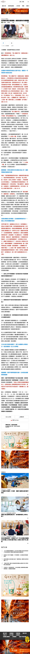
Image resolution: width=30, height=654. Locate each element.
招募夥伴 (18, 635)
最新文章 (4, 5)
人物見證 (18, 5)
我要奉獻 (7, 427)
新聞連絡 (11, 633)
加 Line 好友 (7, 417)
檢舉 (28, 22)
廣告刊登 (25, 633)
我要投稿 (18, 633)
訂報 (20, 1)
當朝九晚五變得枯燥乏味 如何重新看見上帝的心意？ (14, 515)
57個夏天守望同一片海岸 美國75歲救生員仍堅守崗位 (14, 492)
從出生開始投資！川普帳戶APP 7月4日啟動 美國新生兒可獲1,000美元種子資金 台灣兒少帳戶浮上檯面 (15, 539)
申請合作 (5, 635)
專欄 (23, 5)
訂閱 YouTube (15, 420)
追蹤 (13, 22)
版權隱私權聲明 (6, 636)
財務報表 (14, 636)
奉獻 (23, 1)
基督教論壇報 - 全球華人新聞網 (3, 1)
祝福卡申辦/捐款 (22, 636)
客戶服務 (11, 635)
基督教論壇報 (11, 5)
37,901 (7, 45)
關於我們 (5, 633)
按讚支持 (21, 417)
